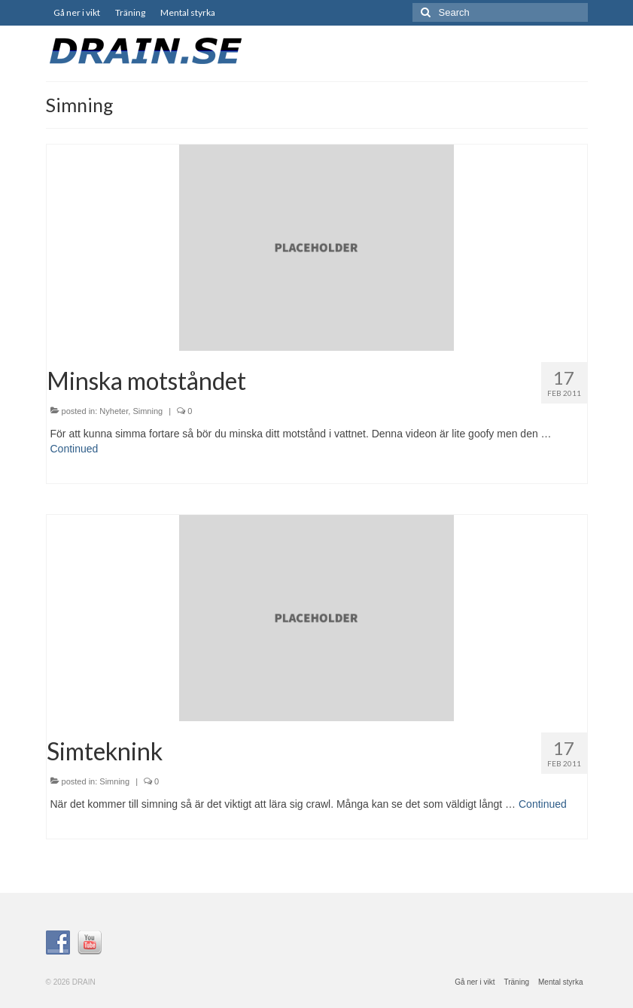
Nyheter (113, 411)
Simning (147, 411)
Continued (74, 449)
